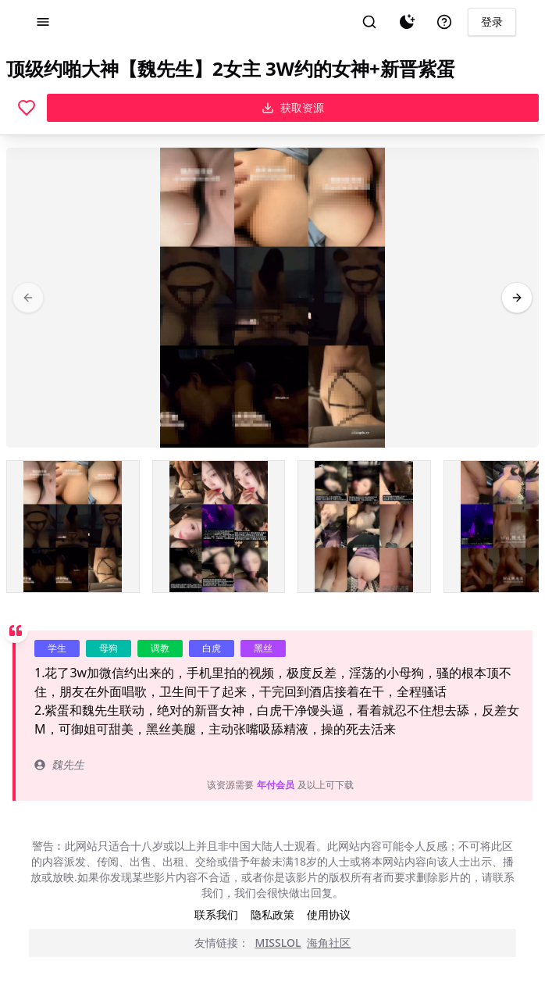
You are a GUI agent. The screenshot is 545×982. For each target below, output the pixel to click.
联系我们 (216, 914)
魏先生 (59, 764)
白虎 (211, 648)
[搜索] (369, 22)
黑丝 (263, 648)
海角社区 (329, 942)
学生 (57, 648)
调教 (160, 648)
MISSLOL (278, 942)
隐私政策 (272, 914)
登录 (492, 21)
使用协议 (329, 914)
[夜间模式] (407, 22)
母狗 (108, 648)
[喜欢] (26, 108)
